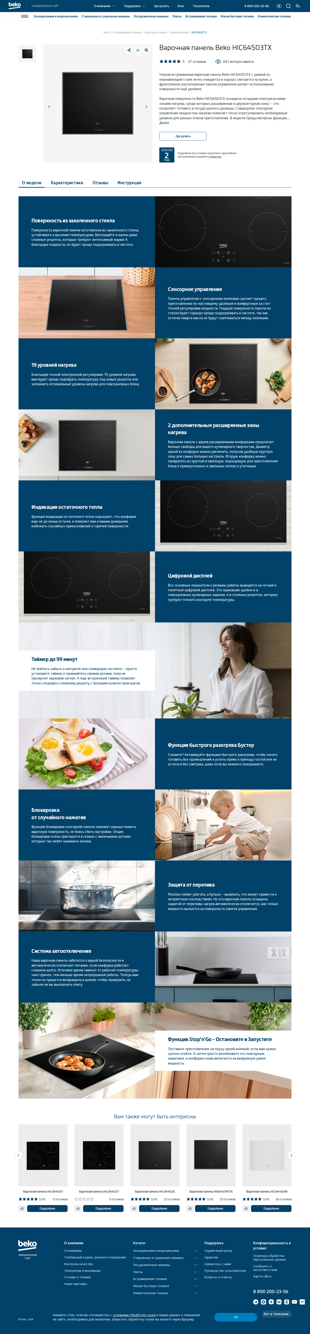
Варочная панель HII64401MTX (211, 1191)
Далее (164, 123)
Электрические (179, 32)
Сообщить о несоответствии (265, 1268)
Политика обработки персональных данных (269, 1257)
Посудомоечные (151, 16)
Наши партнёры (75, 1284)
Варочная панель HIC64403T (43, 1191)
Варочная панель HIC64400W (267, 1191)
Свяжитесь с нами (217, 1264)
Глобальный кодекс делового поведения (95, 1257)
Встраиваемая (201, 16)
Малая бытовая (237, 16)
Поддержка (132, 6)
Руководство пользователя (225, 1271)
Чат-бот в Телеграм (272, 1314)
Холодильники (56, 16)
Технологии (201, 6)
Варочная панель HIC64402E (155, 1191)
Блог (181, 6)
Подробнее (47, 1208)
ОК (236, 1317)
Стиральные (106, 16)
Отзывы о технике (77, 1277)
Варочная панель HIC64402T (99, 1191)
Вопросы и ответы (218, 1277)
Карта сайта (262, 1276)
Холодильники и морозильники (156, 1251)
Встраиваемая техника (127, 32)
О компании (102, 6)
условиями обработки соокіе (134, 1315)
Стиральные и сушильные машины (158, 1258)
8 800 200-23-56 (257, 6)
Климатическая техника (150, 1293)
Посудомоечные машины (151, 1265)
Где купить (161, 6)
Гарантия (211, 1257)
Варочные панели (155, 32)
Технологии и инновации (82, 1271)
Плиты (176, 16)
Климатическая (274, 16)
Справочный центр (218, 1251)
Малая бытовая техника (151, 1286)
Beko (107, 32)
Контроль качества (78, 1264)
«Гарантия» (215, 156)
